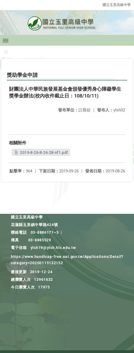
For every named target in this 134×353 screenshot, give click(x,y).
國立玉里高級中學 (117, 5)
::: (6, 51)
